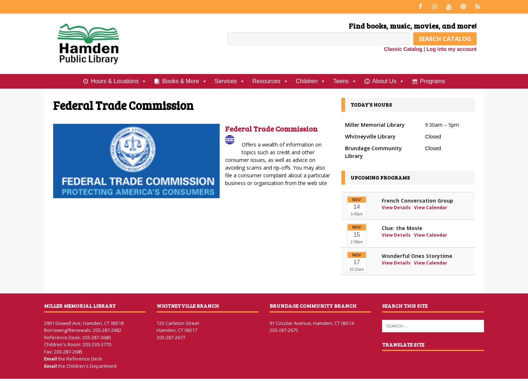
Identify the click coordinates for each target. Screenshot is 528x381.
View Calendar (430, 207)
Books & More (184, 80)
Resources (270, 80)
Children (311, 80)
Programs (432, 80)
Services (229, 80)
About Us (388, 80)
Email (51, 358)
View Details (397, 207)
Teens (345, 80)
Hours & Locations (119, 80)
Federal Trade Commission (271, 128)
